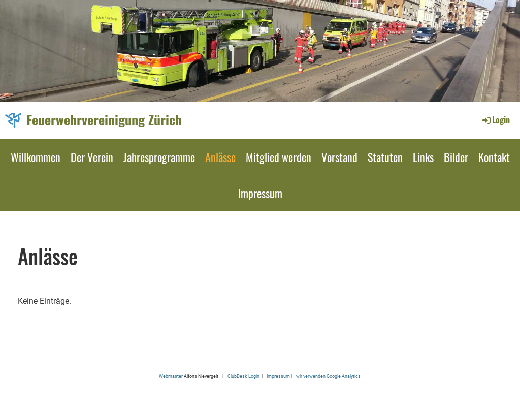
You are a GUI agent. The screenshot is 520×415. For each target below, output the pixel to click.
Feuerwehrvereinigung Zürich (104, 120)
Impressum (260, 193)
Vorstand (339, 157)
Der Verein (92, 157)
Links (423, 157)
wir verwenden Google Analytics (328, 376)
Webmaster (171, 376)
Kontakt (494, 157)
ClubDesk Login (243, 376)
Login (495, 120)
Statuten (385, 157)
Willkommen (35, 157)
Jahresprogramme (159, 157)
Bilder (456, 157)
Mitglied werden (278, 157)
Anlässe (220, 157)
